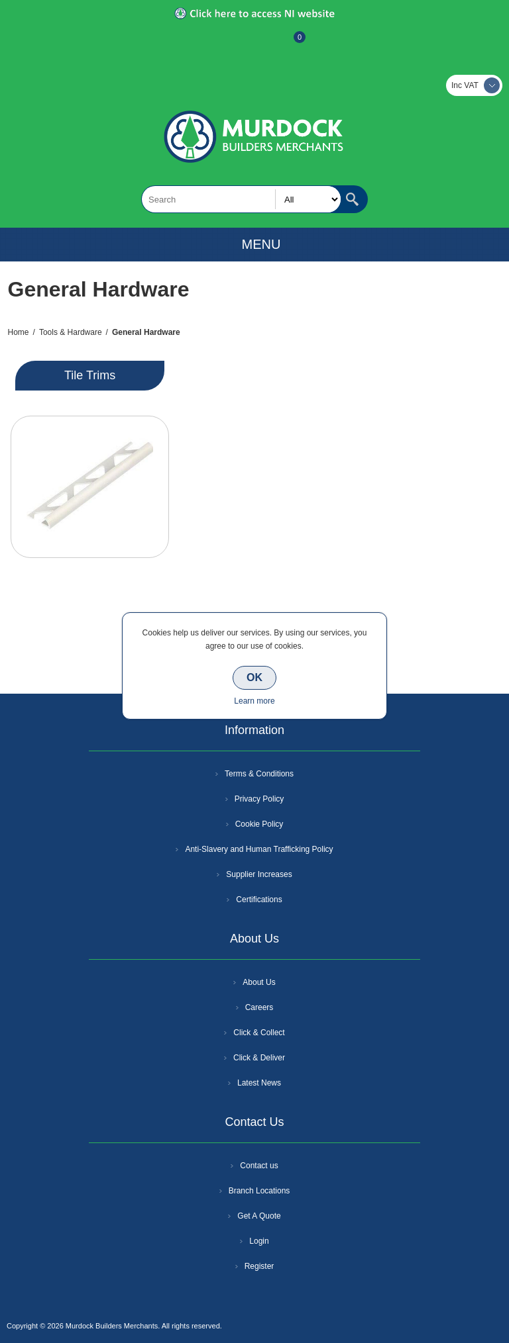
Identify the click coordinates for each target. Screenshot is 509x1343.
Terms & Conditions (259, 773)
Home (18, 332)
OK (254, 677)
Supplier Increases (259, 874)
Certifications (259, 899)
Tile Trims (89, 375)
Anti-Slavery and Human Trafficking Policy (259, 849)
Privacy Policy (259, 799)
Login (258, 1241)
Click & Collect (258, 1032)
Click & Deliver (259, 1057)
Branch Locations (259, 1190)
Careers (259, 1007)
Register (218, 43)
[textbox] (241, 199)
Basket (289, 43)
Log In (253, 43)
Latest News (259, 1083)
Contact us (259, 1165)
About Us (259, 982)
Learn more (254, 701)
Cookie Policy (259, 824)
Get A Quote (258, 1216)
